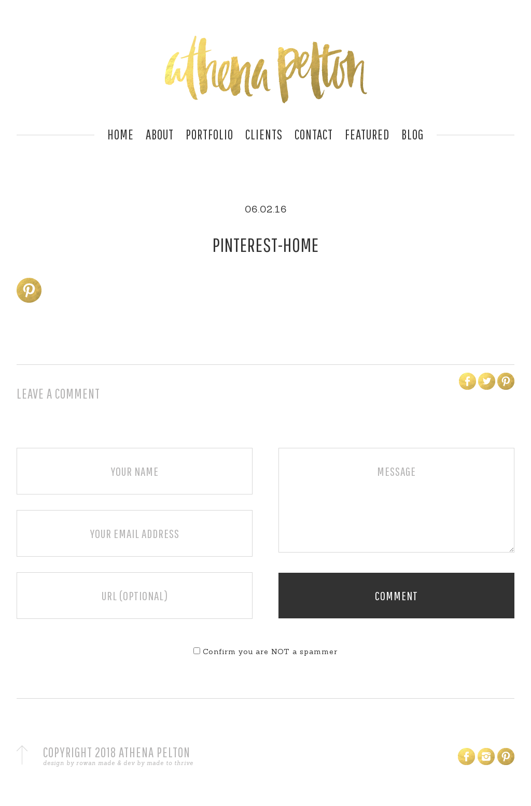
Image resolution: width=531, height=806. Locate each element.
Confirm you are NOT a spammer (265, 651)
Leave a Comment (58, 393)
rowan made (95, 763)
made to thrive (170, 763)
